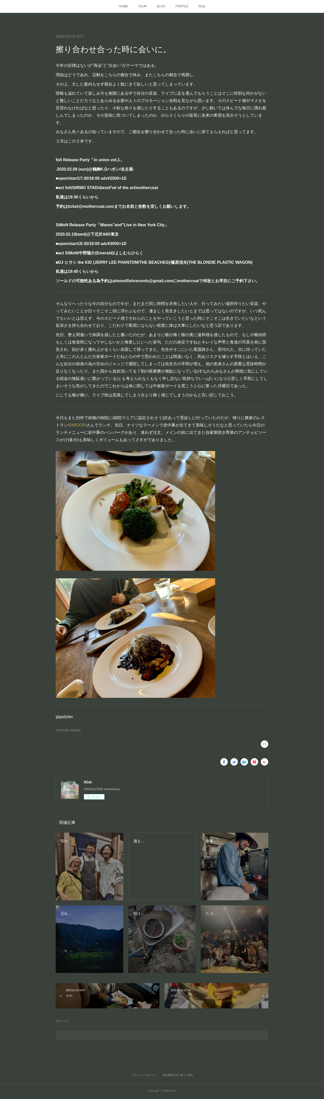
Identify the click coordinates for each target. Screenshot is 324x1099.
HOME (123, 6)
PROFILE (181, 6)
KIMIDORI (77, 425)
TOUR (142, 6)
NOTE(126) (62, 730)
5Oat (201, 6)
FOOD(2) (75, 730)
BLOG (161, 6)
